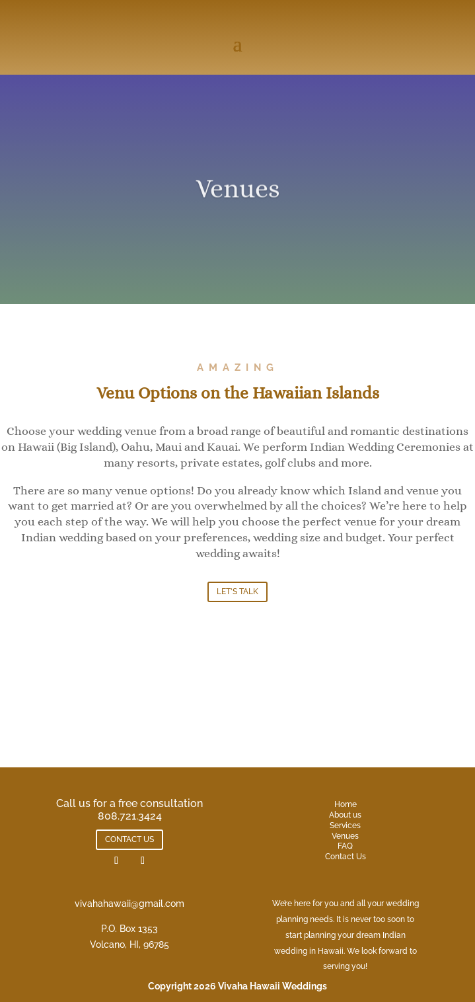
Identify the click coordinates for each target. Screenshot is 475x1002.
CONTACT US (129, 839)
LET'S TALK (237, 591)
